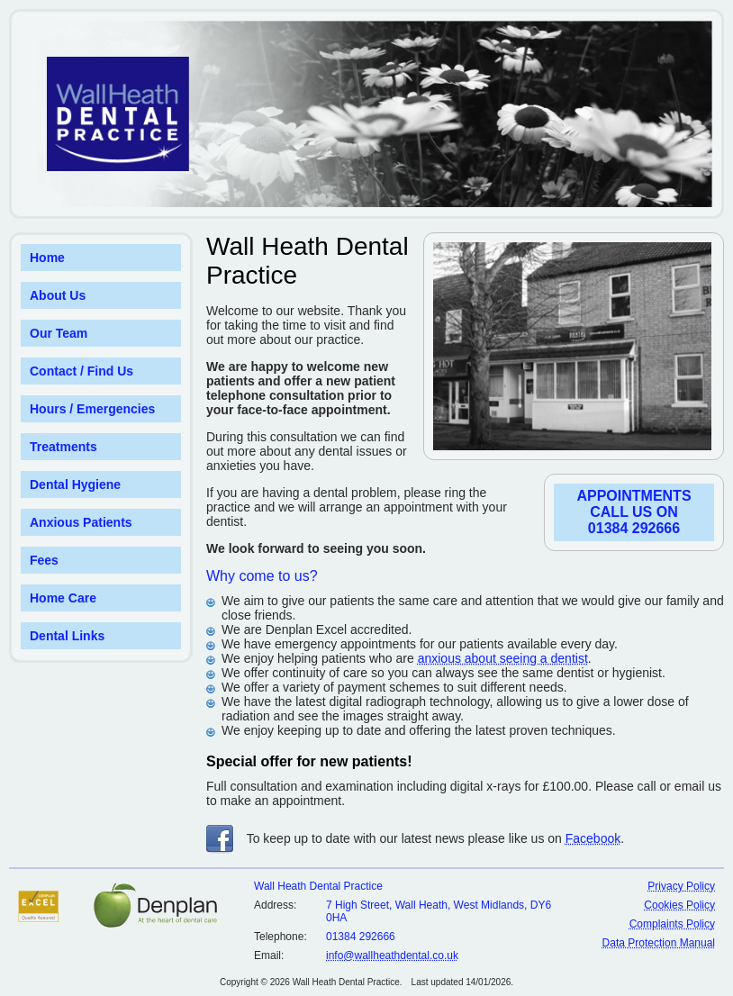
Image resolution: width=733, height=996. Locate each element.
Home (47, 257)
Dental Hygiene (75, 484)
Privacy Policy (681, 886)
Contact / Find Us (81, 371)
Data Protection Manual (658, 943)
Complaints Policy (672, 924)
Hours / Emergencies (92, 409)
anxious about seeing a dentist (503, 658)
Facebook (593, 838)
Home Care (63, 598)
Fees (44, 560)
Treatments (63, 446)
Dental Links (67, 636)
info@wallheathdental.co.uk (392, 955)
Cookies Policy (679, 905)
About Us (58, 295)
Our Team (58, 333)
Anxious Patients (81, 522)
